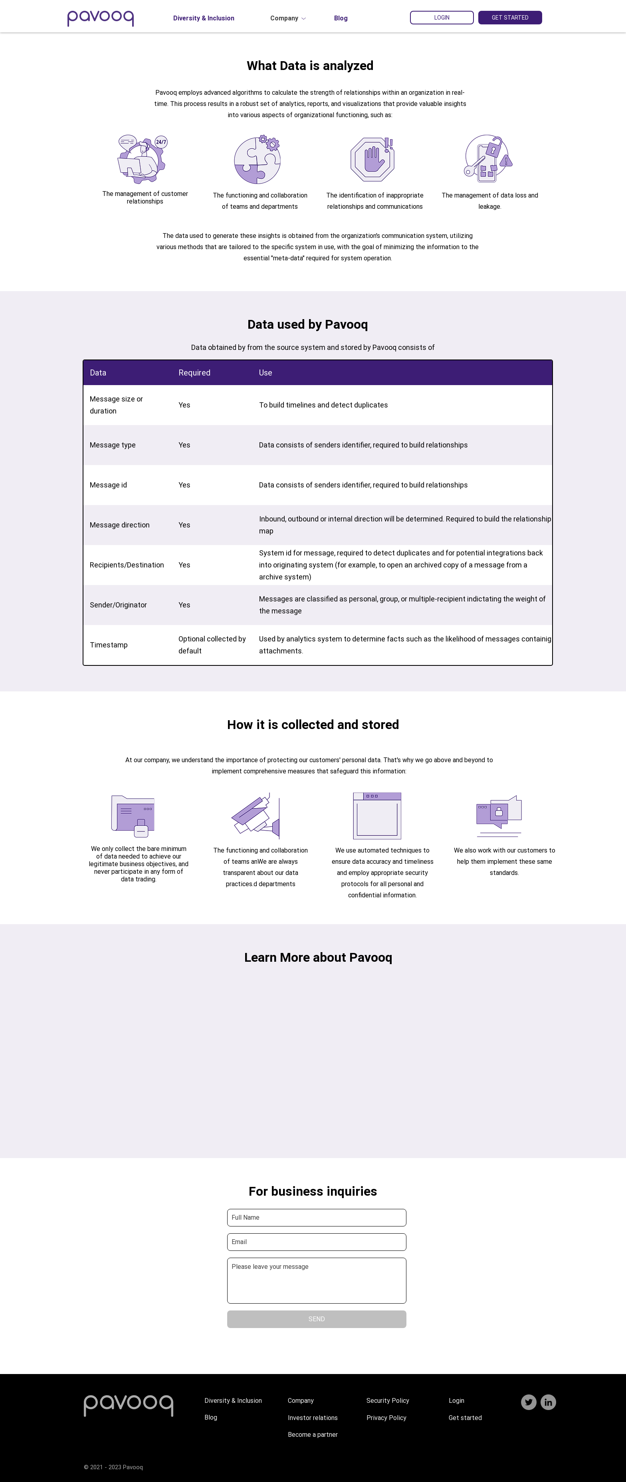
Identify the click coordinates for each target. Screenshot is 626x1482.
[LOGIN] (442, 17)
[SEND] (316, 1319)
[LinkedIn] (548, 1402)
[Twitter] (529, 1402)
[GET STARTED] (510, 17)
